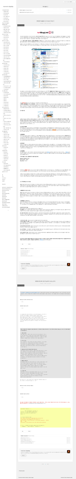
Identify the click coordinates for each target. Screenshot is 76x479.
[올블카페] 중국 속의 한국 (25, 437)
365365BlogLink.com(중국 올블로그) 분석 (27, 441)
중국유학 (4, 63)
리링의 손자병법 (7, 121)
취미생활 (4, 131)
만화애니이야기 (7, 137)
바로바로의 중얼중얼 (8, 6)
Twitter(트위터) (7, 32)
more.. (22, 301)
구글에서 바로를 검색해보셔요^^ (26, 440)
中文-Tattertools (7, 165)
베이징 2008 (7, 61)
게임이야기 (6, 134)
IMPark (48, 152)
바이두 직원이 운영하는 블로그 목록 (26, 255)
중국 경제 (6, 47)
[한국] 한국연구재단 (5, 190)
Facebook (26, 477)
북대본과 (6, 69)
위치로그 (3, 179)
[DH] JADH (4, 198)
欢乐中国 (6, 166)
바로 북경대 (6, 73)
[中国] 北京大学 (4, 205)
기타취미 (6, 144)
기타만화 (6, 89)
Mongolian (6, 157)
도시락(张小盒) (7, 87)
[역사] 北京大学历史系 (6, 207)
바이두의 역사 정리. (24, 254)
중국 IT (6, 50)
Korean (5, 152)
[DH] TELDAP (4, 201)
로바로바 (4, 145)
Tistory (65, 477)
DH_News (6, 13)
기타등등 (6, 105)
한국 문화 (6, 35)
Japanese (6, 158)
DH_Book (6, 18)
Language (4, 150)
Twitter (24, 477)
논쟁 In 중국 (7, 42)
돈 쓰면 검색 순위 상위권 (25, 250)
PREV (43, 464)
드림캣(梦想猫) (7, 76)
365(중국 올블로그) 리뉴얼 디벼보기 (25, 10)
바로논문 (6, 102)
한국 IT (6, 39)
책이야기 (6, 142)
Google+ (32, 477)
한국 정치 (6, 37)
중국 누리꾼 (7, 53)
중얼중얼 (4, 24)
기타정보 (6, 71)
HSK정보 (6, 66)
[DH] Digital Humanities (6, 202)
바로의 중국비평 (7, 55)
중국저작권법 (7, 170)
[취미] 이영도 (4, 204)
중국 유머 (6, 52)
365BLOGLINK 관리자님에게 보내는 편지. (26, 12)
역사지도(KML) (7, 94)
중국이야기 (5, 40)
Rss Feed (20, 477)
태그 (3, 176)
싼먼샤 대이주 (7, 123)
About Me (3, 184)
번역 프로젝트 (5, 107)
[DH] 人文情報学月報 (5, 199)
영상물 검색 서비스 (24, 253)
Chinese (6, 153)
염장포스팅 (6, 27)
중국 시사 (6, 45)
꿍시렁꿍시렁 (7, 26)
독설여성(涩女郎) (7, 81)
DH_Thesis (6, 19)
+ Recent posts (21, 470)
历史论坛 (6, 97)
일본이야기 (5, 171)
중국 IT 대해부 (7, 43)
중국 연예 (6, 48)
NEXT (48, 464)
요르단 (5, 160)
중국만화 (4, 74)
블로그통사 (7, 29)
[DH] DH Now (4, 196)
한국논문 (6, 95)
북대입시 (6, 68)
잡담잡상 (6, 11)
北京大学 (6, 163)
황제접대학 (6, 108)
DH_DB (6, 14)
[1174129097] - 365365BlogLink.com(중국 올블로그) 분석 (30, 292)
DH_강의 (6, 21)
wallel (71, 477)
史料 (5, 100)
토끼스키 (6, 79)
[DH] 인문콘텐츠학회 (5, 193)
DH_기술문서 (6, 16)
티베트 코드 (6, 129)
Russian (6, 155)
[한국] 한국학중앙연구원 (6, 188)
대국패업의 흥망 (7, 110)
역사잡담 (6, 92)
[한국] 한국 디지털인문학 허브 (7, 187)
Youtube (29, 477)
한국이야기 (5, 34)
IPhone (6, 132)
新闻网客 (6, 168)
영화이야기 (6, 139)
